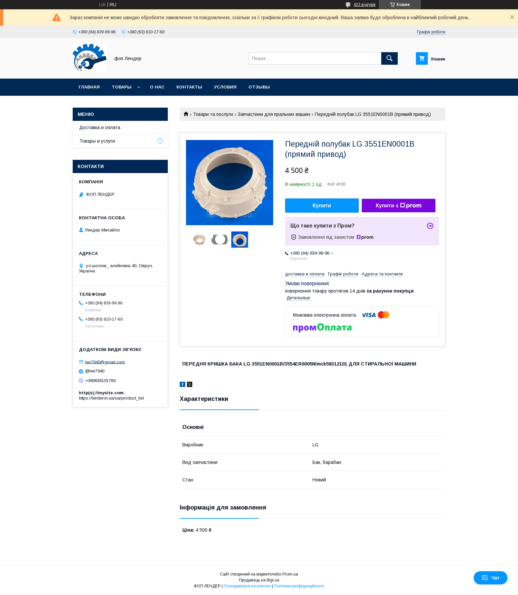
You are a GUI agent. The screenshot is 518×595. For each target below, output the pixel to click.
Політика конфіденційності (299, 586)
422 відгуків (364, 4)
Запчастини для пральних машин (274, 114)
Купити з (398, 206)
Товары (121, 87)
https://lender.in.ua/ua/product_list (111, 398)
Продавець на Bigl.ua (259, 580)
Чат (491, 578)
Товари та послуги (213, 114)
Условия (225, 87)
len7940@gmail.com (105, 361)
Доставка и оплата (99, 127)
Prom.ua (290, 574)
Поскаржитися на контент (247, 586)
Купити (322, 205)
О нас (157, 87)
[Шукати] (389, 58)
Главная (89, 87)
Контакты (189, 87)
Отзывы (259, 87)
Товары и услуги (97, 141)
